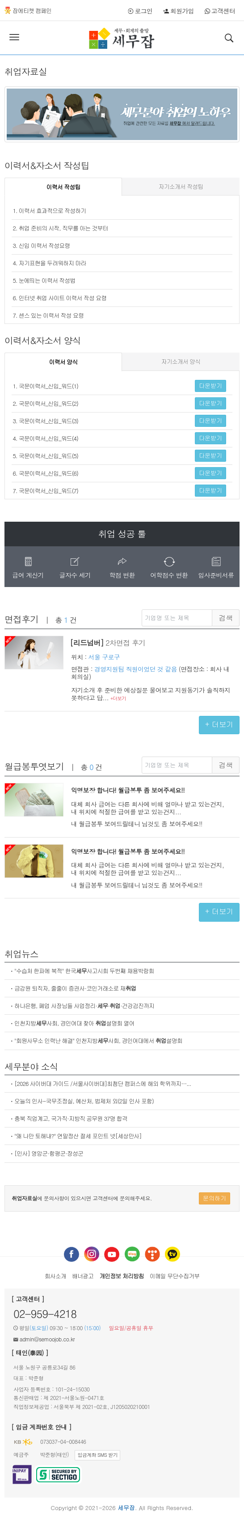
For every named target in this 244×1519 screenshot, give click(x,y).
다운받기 (210, 385)
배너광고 (82, 1276)
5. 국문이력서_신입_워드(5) (45, 455)
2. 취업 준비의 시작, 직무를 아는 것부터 (60, 228)
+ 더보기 (219, 724)
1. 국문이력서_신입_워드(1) (45, 386)
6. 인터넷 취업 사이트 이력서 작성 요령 (60, 298)
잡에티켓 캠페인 (27, 10)
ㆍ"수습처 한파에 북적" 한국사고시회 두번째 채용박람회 (81, 970)
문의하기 (214, 1198)
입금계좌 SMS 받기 (97, 1454)
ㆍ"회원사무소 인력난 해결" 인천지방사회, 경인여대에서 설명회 (95, 1040)
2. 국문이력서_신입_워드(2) (45, 403)
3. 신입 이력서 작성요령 (41, 245)
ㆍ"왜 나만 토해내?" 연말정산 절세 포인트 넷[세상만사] (75, 1136)
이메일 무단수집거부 (174, 1276)
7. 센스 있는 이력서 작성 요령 (48, 315)
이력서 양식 (63, 361)
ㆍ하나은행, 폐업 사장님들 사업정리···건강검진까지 (81, 1005)
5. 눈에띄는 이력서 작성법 (44, 280)
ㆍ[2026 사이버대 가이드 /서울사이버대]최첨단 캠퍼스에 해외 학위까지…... (100, 1083)
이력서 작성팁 (63, 187)
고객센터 (220, 10)
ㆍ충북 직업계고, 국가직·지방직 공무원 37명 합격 (68, 1118)
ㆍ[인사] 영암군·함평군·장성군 (46, 1153)
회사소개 (55, 1276)
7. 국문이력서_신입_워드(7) (45, 490)
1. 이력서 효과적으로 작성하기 (49, 210)
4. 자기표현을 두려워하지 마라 (49, 263)
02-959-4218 (44, 1313)
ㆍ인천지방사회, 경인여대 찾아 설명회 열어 (72, 1023)
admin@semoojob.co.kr (47, 1339)
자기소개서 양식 (180, 361)
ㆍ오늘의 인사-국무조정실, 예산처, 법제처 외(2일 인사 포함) (81, 1101)
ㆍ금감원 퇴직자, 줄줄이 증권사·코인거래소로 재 (72, 988)
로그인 (140, 10)
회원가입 (178, 10)
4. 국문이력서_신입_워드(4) (45, 438)
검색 (226, 617)
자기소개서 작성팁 (181, 186)
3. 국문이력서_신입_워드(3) (45, 421)
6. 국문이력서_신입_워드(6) (45, 473)
